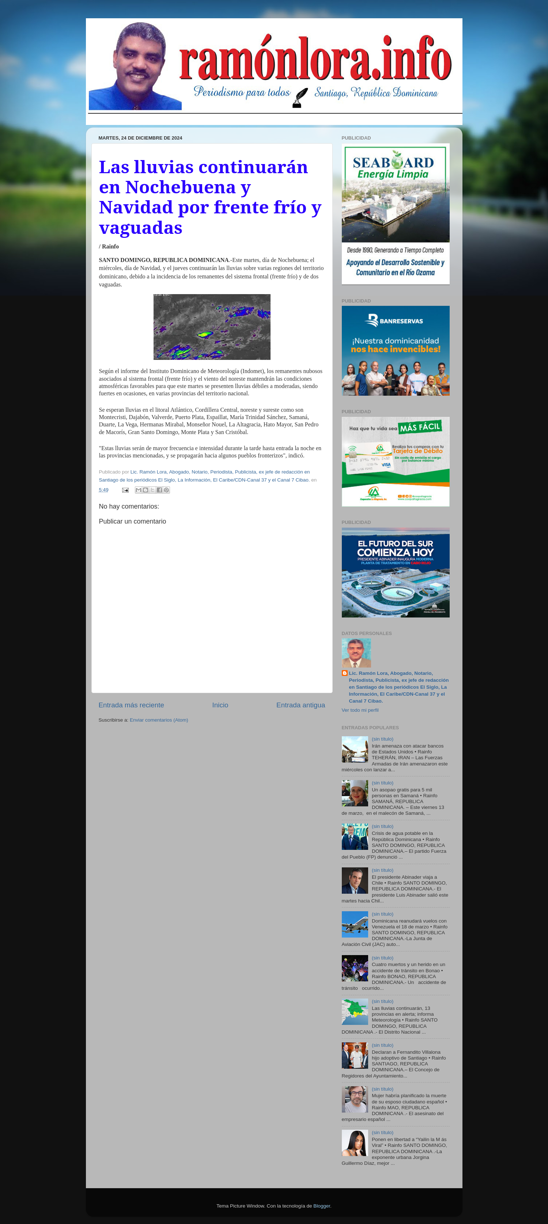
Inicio (220, 705)
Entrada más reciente (132, 705)
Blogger (321, 1206)
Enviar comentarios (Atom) (159, 720)
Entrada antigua (300, 705)
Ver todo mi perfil (360, 710)
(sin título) (382, 739)
